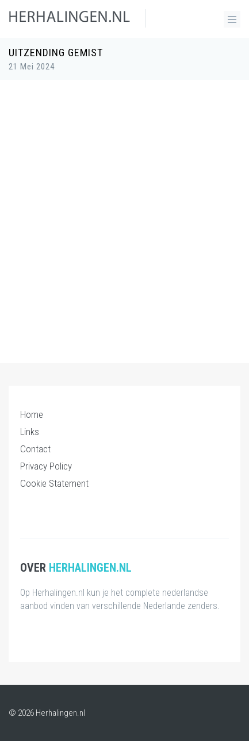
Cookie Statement (54, 483)
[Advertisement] (124, 215)
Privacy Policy (46, 466)
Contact (35, 449)
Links (29, 431)
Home (31, 414)
